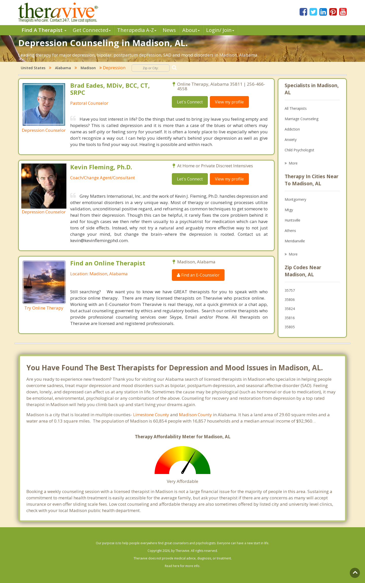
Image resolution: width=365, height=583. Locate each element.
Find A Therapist (44, 30)
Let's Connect (190, 102)
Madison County (195, 414)
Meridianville (295, 241)
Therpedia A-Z (136, 30)
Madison (88, 67)
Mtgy (289, 209)
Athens (290, 230)
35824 (290, 308)
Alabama (63, 67)
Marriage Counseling (301, 118)
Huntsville (292, 220)
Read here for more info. (182, 566)
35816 (290, 317)
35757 (290, 290)
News (169, 30)
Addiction (292, 129)
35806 (290, 299)
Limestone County (151, 414)
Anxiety (291, 139)
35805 (290, 326)
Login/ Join (220, 30)
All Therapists (296, 108)
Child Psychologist (299, 150)
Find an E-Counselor (198, 275)
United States (33, 67)
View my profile (229, 102)
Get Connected (92, 30)
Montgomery (295, 199)
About (191, 30)
